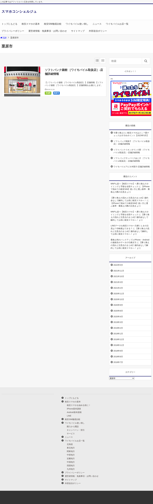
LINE (69, 416)
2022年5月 (118, 265)
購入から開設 (73, 426)
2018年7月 (118, 362)
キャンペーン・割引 (76, 430)
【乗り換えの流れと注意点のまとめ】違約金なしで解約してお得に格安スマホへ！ (130, 217)
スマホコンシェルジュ (19, 11)
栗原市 (56, 93)
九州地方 (71, 469)
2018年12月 (118, 339)
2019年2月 (118, 328)
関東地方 (71, 451)
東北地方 (71, 448)
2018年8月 (118, 356)
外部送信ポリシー (98, 31)
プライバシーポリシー (13, 31)
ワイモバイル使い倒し (77, 24)
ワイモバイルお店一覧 (117, 24)
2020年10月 (118, 299)
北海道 (70, 444)
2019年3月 (118, 322)
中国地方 (71, 462)
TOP (3, 38)
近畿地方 (71, 458)
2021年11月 (118, 271)
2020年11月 (118, 293)
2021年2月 (118, 288)
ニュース (97, 24)
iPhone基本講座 (74, 409)
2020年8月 (118, 311)
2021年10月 (118, 276)
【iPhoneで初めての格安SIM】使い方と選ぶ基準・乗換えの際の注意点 (130, 189)
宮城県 (48, 93)
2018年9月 (118, 351)
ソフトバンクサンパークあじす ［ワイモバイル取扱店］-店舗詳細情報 (131, 159)
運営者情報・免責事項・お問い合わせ (47, 31)
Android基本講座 (74, 412)
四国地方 (71, 465)
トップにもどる (9, 24)
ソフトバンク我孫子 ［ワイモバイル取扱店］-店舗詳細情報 (131, 142)
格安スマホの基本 (31, 24)
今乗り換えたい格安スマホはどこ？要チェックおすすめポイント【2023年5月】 (131, 134)
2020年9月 (118, 305)
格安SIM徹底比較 (52, 24)
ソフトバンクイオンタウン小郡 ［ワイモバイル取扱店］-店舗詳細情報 (131, 151)
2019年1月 (118, 333)
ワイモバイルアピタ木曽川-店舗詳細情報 (131, 166)
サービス (71, 433)
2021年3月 (118, 282)
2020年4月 (118, 316)
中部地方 (71, 455)
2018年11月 (118, 345)
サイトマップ (78, 31)
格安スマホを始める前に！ (79, 405)
